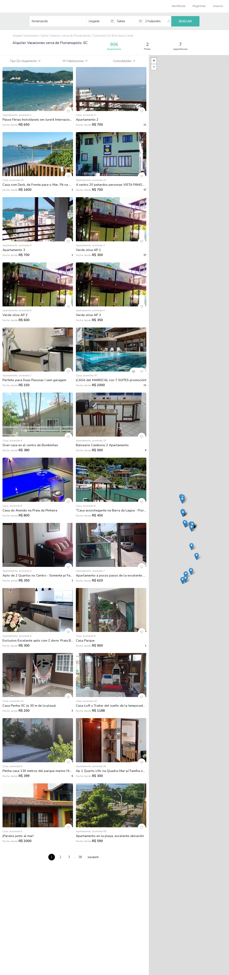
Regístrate (199, 6)
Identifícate (179, 6)
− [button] (154, 67)
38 (80, 857)
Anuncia (218, 6)
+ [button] (154, 61)
